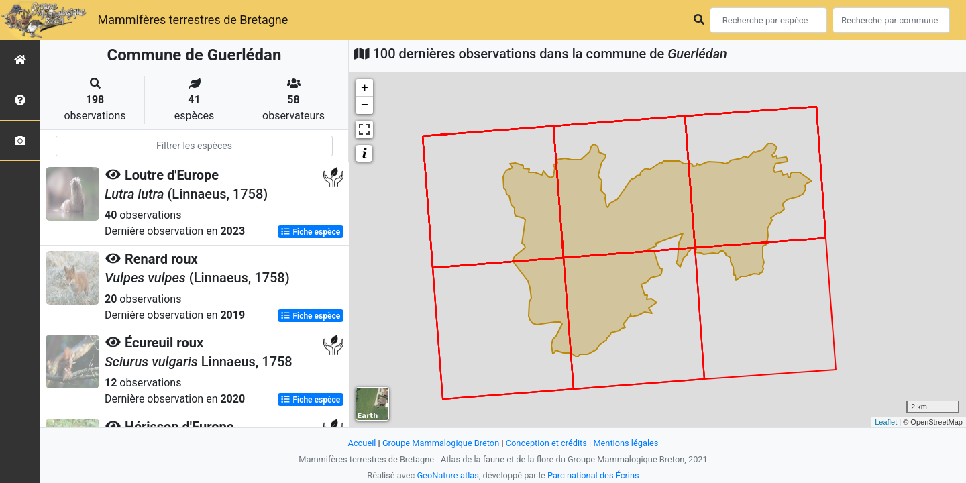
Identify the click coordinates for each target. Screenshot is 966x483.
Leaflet (886, 422)
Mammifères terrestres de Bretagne (192, 20)
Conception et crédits (546, 443)
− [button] (364, 105)
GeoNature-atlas (448, 475)
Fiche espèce (310, 232)
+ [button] (364, 88)
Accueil (362, 443)
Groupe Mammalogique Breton (440, 443)
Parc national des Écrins (593, 475)
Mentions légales (625, 443)
